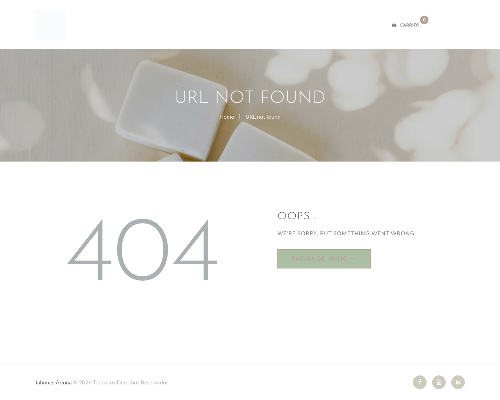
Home (227, 116)
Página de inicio (319, 259)
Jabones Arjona (54, 382)
